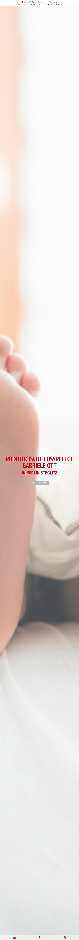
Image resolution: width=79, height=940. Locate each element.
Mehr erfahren (39, 483)
